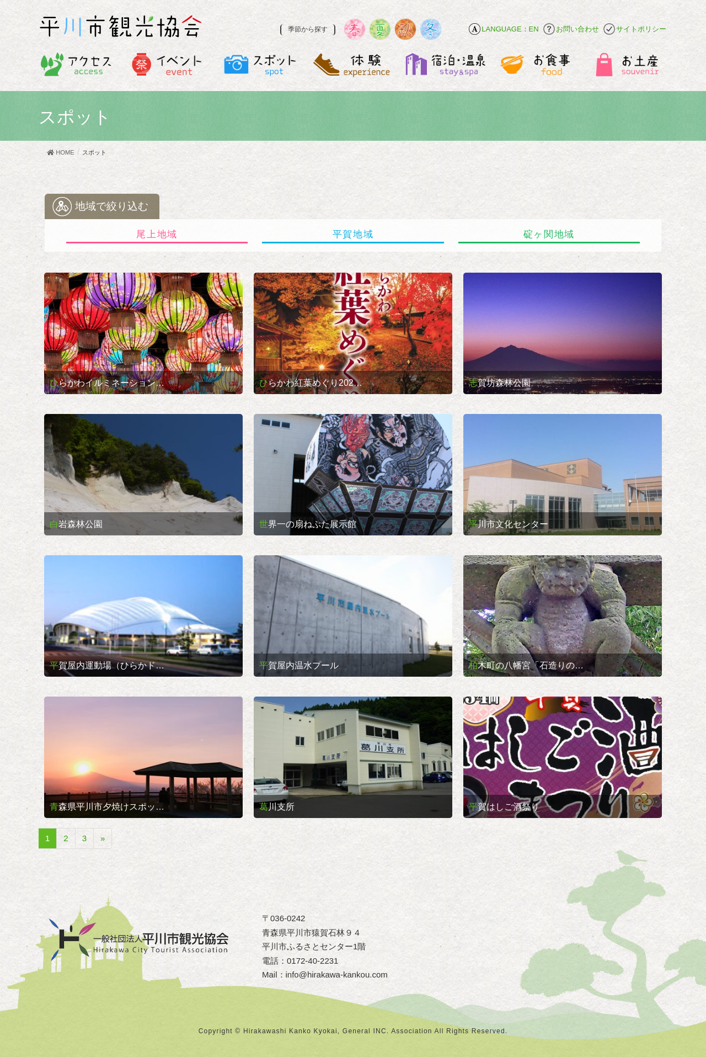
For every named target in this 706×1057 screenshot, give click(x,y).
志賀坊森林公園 (500, 382)
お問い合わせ (577, 29)
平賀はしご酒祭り (504, 806)
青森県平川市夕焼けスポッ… (107, 806)
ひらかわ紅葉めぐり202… (310, 382)
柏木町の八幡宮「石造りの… (526, 665)
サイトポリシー (641, 29)
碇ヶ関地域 (549, 234)
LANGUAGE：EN (510, 29)
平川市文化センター (508, 524)
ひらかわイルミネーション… (107, 382)
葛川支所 (277, 806)
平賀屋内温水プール (299, 665)
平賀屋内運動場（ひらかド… (107, 665)
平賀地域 (353, 234)
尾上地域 (157, 234)
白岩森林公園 (76, 524)
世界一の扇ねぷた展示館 (307, 524)
